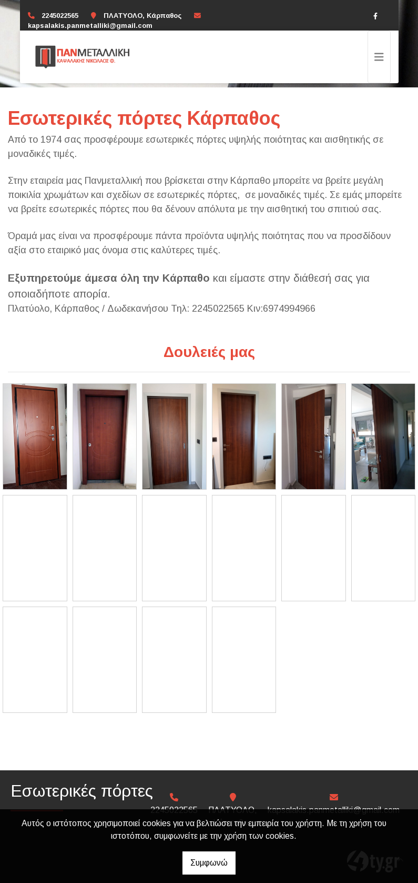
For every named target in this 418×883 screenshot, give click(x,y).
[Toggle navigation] (379, 57)
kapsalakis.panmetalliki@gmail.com (90, 25)
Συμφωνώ (209, 862)
